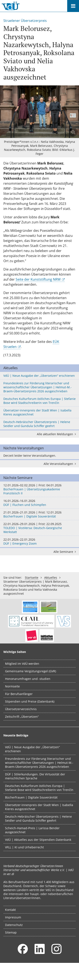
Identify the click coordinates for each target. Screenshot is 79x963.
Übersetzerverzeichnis (21, 709)
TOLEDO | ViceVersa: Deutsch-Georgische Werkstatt (39, 528)
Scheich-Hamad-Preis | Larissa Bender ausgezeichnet (32, 830)
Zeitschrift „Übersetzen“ (22, 717)
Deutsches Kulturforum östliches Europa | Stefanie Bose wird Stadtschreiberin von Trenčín (39, 401)
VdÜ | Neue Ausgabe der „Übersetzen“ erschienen (39, 376)
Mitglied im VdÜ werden (22, 664)
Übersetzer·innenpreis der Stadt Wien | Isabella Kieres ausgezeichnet (37, 412)
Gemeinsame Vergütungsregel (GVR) (30, 671)
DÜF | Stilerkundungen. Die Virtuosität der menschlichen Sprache (35, 776)
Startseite (31, 578)
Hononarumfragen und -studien (27, 679)
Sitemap (11, 932)
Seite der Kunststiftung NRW (38, 279)
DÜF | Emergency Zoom (39, 541)
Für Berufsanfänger (19, 694)
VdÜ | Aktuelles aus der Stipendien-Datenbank (38, 840)
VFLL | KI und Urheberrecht (24, 847)
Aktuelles (50, 578)
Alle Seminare (65, 552)
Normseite (12, 686)
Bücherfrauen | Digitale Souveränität (39, 514)
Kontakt (10, 910)
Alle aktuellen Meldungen (57, 434)
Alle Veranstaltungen (60, 464)
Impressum (13, 917)
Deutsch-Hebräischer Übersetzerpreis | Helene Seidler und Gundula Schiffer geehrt (36, 424)
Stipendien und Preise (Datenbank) (29, 701)
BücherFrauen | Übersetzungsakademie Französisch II (39, 489)
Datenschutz (14, 925)
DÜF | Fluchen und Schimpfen (39, 503)
